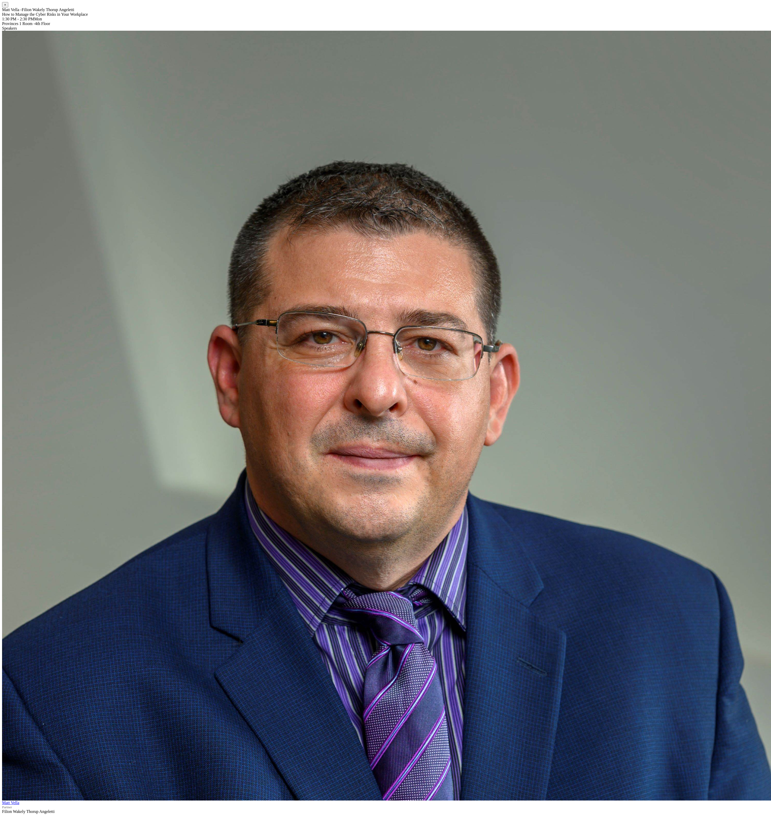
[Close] (5, 4)
